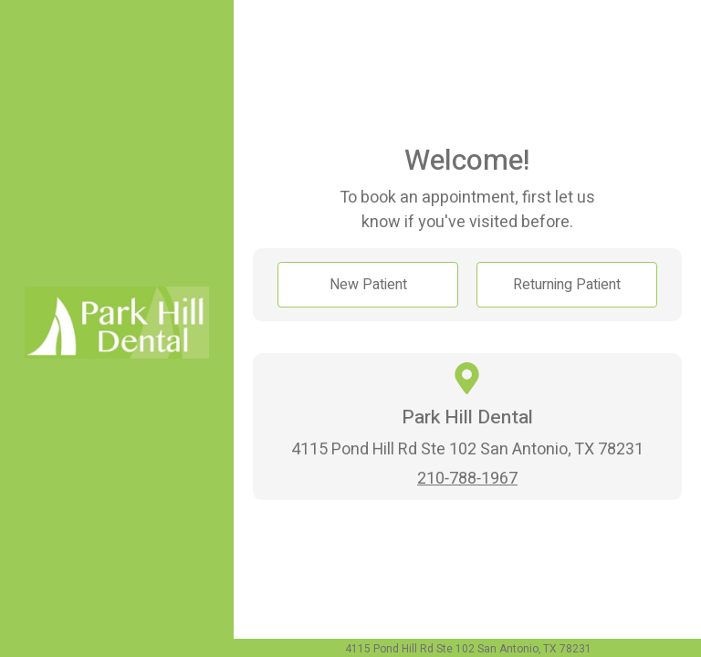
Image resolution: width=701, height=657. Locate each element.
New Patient (368, 285)
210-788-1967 (467, 478)
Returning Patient (567, 285)
